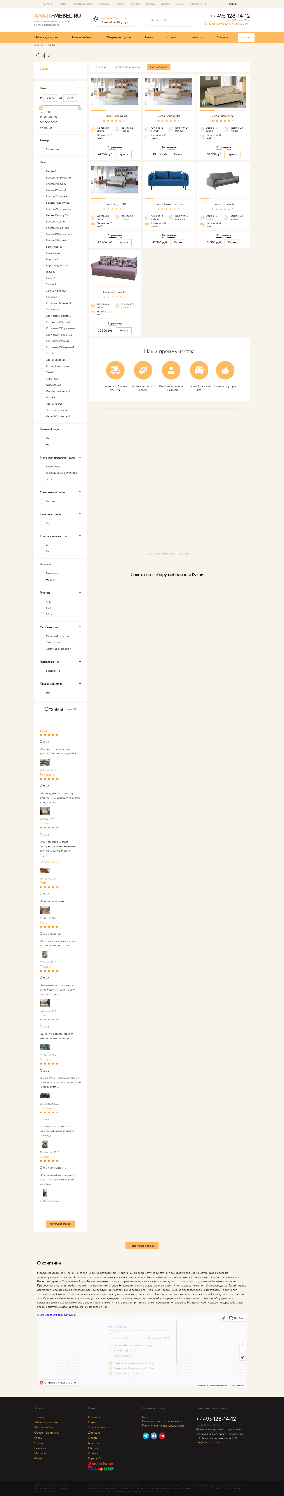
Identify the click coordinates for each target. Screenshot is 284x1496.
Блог (145, 1417)
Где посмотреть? (111, 18)
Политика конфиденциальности (163, 1426)
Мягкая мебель (81, 37)
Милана (45, 1059)
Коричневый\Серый (57, 341)
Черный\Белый (54, 404)
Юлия (44, 1015)
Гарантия (135, 4)
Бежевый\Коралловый (58, 203)
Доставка (104, 4)
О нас (63, 4)
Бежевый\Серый (55, 222)
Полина (45, 966)
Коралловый (53, 297)
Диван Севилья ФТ (223, 204)
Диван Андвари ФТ (114, 116)
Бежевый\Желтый (56, 190)
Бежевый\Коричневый (59, 209)
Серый (50, 353)
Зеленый (51, 284)
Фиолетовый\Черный (58, 391)
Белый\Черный (54, 247)
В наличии (52, 573)
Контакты (48, 4)
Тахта (49, 479)
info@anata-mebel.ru (209, 1442)
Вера (43, 730)
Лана (43, 922)
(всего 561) (71, 709)
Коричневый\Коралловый (60, 328)
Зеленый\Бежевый (56, 291)
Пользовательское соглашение (162, 1421)
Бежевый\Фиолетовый (59, 234)
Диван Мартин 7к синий (169, 204)
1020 (48, 602)
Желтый (50, 278)
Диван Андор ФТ (169, 116)
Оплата (120, 4)
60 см (49, 608)
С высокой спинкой (57, 636)
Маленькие (52, 149)
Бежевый (51, 171)
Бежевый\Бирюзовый (58, 178)
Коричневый (53, 310)
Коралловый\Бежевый (58, 303)
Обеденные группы (118, 37)
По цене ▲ (100, 67)
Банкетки (196, 37)
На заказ (50, 580)
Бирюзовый (53, 253)
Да (47, 438)
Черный (50, 397)
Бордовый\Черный (57, 266)
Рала (43, 883)
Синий (50, 372)
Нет (48, 445)
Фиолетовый (53, 385)
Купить (124, 154)
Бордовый (52, 259)
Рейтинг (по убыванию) (128, 67)
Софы (246, 37)
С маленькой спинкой (58, 649)
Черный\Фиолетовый (58, 416)
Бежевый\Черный (56, 240)
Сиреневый (52, 379)
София (45, 823)
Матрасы (222, 37)
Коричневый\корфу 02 (59, 335)
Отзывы (165, 4)
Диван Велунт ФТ (114, 204)
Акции (180, 4)
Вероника (47, 774)
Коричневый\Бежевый (59, 316)
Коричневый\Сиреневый (60, 347)
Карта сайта (95, 1458)
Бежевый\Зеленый (56, 196)
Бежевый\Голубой (56, 184)
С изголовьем (53, 642)
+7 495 (230, 16)
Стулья (171, 37)
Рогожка (50, 501)
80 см (49, 614)
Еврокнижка (53, 467)
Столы (149, 37)
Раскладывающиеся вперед (61, 473)
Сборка (150, 4)
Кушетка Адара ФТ (115, 292)
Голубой (50, 272)
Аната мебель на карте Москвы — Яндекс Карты (169, 554)
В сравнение (115, 147)
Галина (44, 1156)
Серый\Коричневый (57, 366)
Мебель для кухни (46, 37)
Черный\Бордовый (57, 410)
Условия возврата (82, 4)
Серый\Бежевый (55, 360)
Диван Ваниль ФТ (223, 116)
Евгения (45, 1108)
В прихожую (53, 671)
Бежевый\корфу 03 (57, 215)
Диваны (39, 1417)
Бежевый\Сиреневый (58, 228)
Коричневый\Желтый (58, 322)
